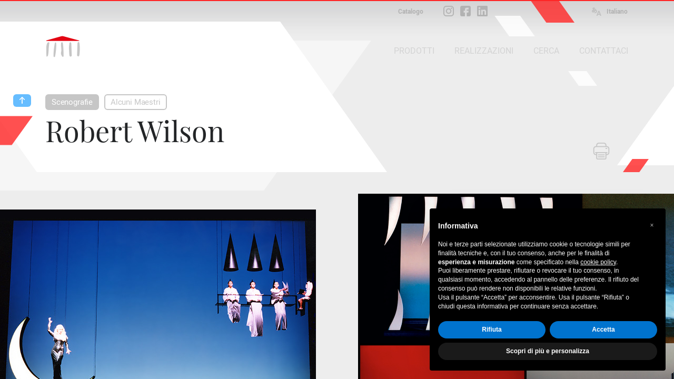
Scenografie (72, 102)
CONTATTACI (603, 51)
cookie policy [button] (598, 262)
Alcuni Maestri (135, 102)
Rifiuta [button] (491, 329)
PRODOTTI (414, 51)
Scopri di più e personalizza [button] (547, 351)
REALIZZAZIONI (483, 51)
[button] (651, 225)
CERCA (546, 51)
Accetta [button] (603, 329)
